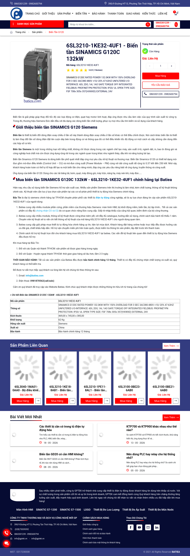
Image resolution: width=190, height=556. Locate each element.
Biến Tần (82, 13)
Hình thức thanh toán (92, 538)
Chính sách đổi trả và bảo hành (96, 533)
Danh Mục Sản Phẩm (27, 24)
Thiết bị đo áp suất (133, 509)
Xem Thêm (171, 346)
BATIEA (176, 551)
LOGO (87, 509)
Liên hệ (162, 13)
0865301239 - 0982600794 (28, 3)
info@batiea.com (35, 275)
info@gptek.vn (21, 538)
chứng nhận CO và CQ (47, 210)
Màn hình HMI (24, 509)
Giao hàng (133, 13)
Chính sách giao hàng (92, 529)
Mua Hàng (160, 75)
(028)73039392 (21, 529)
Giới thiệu (48, 13)
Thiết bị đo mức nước (161, 509)
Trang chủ (32, 13)
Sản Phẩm (64, 13)
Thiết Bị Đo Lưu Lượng (106, 509)
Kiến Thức (148, 13)
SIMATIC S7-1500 (70, 509)
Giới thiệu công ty (90, 524)
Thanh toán (115, 13)
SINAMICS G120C (75, 77)
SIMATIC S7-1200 (46, 509)
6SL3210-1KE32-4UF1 (69, 301)
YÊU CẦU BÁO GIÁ (160, 85)
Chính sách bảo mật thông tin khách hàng (101, 542)
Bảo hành (98, 13)
